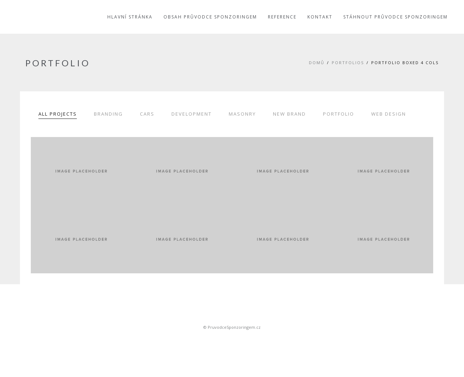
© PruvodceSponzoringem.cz (232, 327)
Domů (316, 62)
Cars (147, 114)
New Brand (289, 114)
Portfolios (348, 62)
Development (191, 114)
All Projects (57, 114)
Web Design (388, 114)
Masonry (242, 114)
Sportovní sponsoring (232, 339)
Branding (108, 114)
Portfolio (338, 114)
